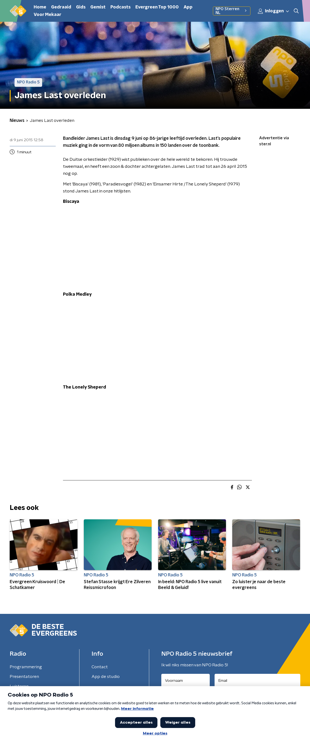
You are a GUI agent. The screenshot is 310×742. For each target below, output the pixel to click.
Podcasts (120, 7)
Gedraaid (61, 7)
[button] (296, 11)
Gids (80, 7)
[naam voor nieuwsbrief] (185, 680)
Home (40, 7)
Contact (100, 667)
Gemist (98, 7)
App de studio (106, 677)
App (188, 7)
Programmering (26, 667)
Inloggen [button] (274, 11)
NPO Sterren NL (232, 11)
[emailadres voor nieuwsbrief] (258, 680)
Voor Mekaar (47, 15)
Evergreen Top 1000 (157, 7)
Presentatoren (24, 677)
